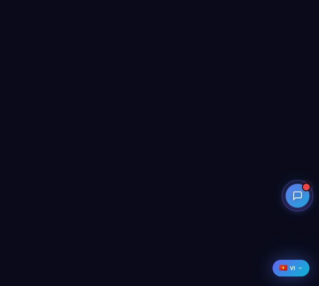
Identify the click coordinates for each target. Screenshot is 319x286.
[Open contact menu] (297, 195)
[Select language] (291, 268)
